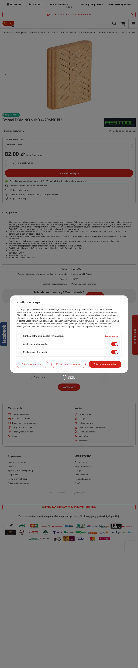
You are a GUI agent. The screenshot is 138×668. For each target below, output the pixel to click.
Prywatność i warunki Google (99, 318)
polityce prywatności (102, 315)
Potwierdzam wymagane (68, 364)
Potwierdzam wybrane (32, 364)
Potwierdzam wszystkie (105, 364)
